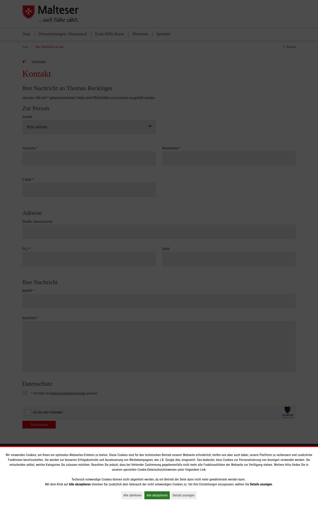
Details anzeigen (185, 495)
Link (203, 470)
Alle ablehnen (133, 495)
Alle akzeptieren (158, 495)
